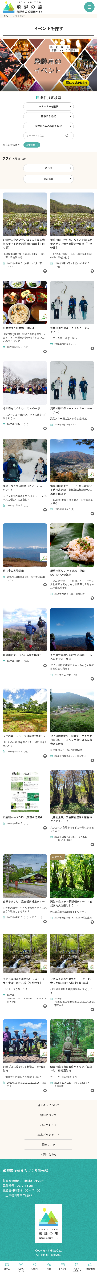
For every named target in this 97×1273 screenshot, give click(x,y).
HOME (5, 16)
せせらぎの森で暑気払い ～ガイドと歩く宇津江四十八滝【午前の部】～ (24, 981)
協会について (48, 1115)
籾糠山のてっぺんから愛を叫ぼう (22, 655)
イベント (62, 1269)
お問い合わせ (48, 1154)
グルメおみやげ (76, 1270)
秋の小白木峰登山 (13, 570)
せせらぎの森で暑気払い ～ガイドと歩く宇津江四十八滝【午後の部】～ (71, 981)
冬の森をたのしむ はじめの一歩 (21, 408)
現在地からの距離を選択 (48, 126)
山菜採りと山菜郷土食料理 (18, 328)
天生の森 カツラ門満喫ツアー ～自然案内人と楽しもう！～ (71, 903)
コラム (7, 1269)
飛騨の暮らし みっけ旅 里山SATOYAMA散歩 (67, 572)
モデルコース (21, 1270)
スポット (35, 1269)
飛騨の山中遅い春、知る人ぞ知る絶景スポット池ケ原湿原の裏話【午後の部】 (71, 243)
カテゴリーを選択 (48, 106)
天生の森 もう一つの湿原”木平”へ (24, 736)
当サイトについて (48, 1105)
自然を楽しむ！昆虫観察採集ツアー (24, 901)
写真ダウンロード (48, 1135)
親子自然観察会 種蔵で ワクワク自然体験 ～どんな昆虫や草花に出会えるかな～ (71, 739)
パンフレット (48, 1125)
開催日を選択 (48, 116)
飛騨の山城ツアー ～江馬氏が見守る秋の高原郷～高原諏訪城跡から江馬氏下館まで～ (71, 489)
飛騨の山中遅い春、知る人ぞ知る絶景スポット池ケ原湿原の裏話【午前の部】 (24, 243)
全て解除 (30, 145)
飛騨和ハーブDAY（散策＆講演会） (24, 817)
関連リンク (48, 1144)
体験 (49, 1269)
